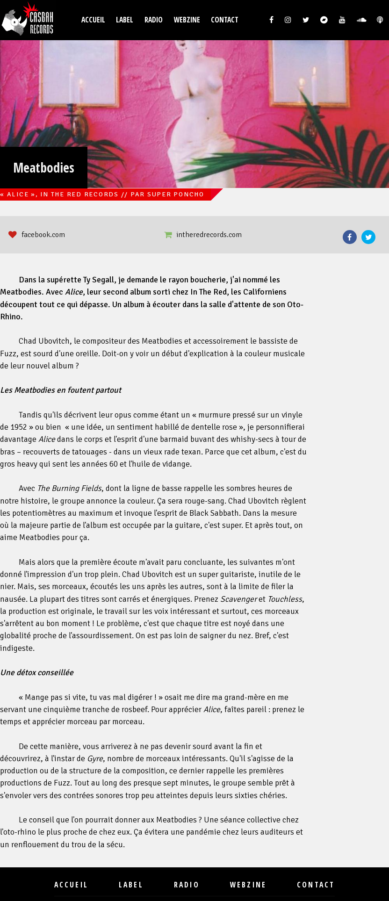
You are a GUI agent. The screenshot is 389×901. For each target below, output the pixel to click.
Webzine (187, 19)
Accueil (93, 19)
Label (124, 19)
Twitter (368, 237)
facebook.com (43, 234)
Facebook (350, 237)
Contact (224, 19)
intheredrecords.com (209, 234)
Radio (153, 19)
